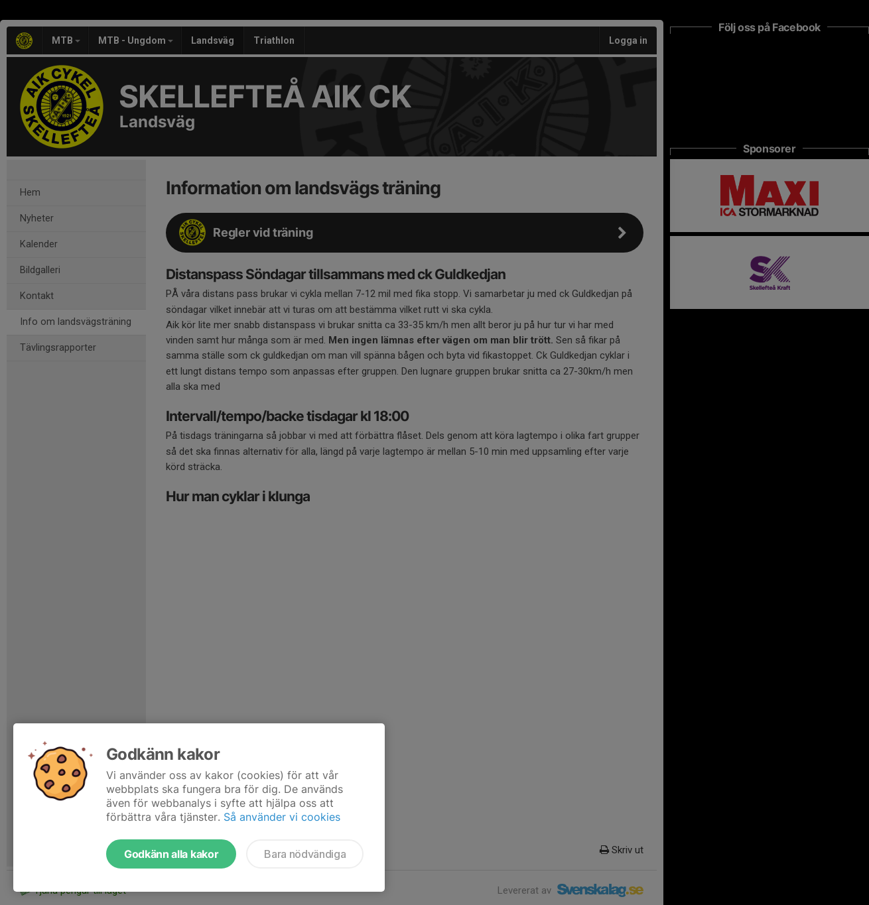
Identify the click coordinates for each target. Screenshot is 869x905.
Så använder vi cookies (282, 816)
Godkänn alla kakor (171, 854)
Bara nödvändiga (305, 854)
